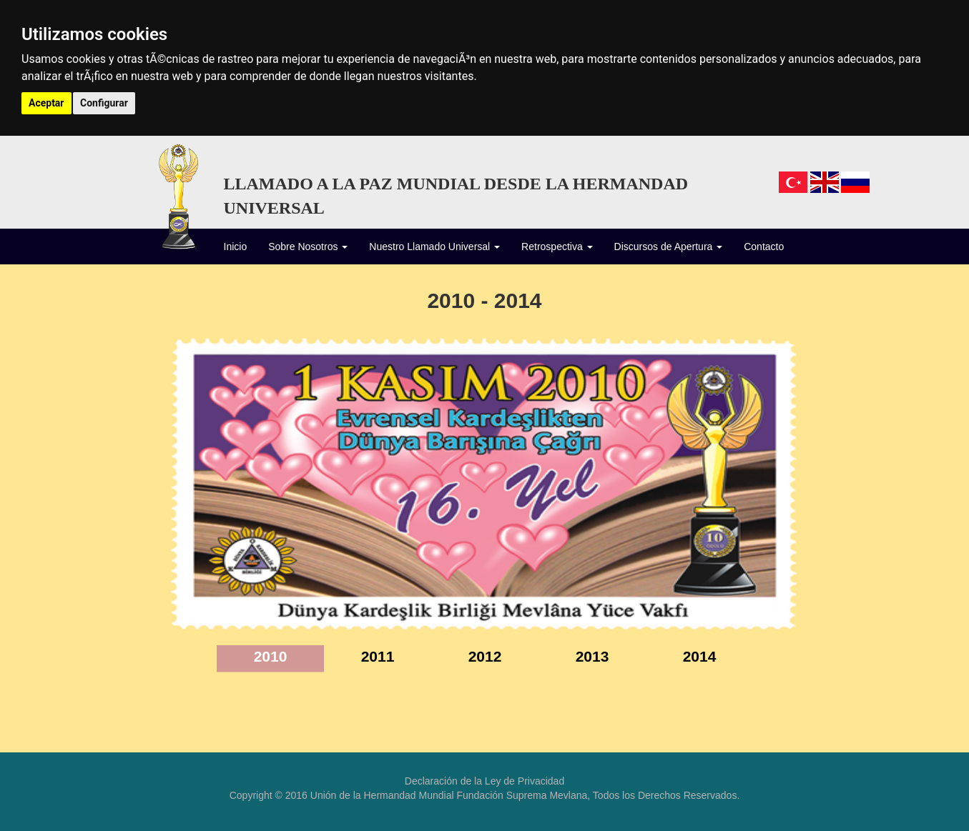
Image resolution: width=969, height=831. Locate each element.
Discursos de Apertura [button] (668, 246)
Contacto (764, 246)
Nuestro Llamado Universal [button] (434, 246)
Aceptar (46, 103)
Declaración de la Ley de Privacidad (484, 781)
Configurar (104, 103)
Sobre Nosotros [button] (308, 246)
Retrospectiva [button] (556, 246)
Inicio (235, 245)
